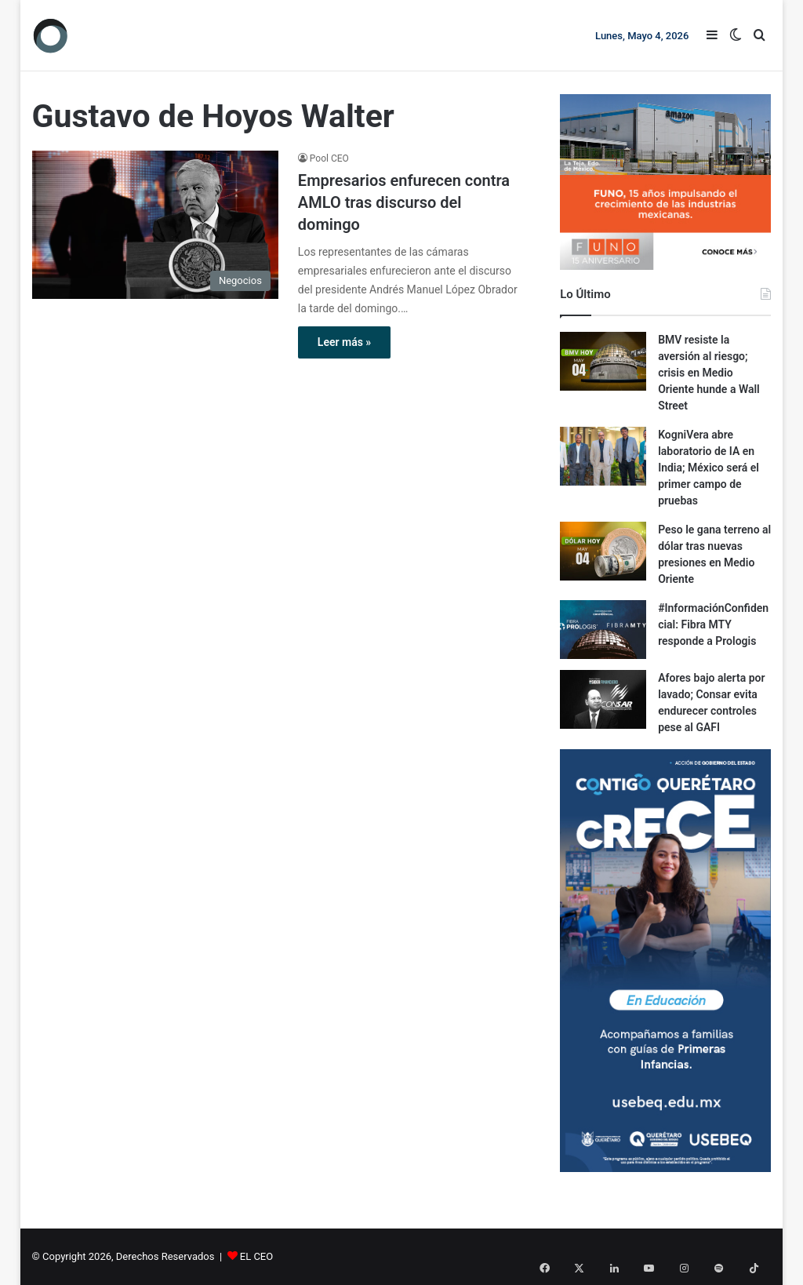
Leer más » (344, 342)
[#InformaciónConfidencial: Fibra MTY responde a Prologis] (603, 629)
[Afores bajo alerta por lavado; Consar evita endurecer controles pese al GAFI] (603, 699)
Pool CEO (329, 158)
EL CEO (256, 1256)
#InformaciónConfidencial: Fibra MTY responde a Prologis (713, 624)
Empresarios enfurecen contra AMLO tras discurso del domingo (404, 202)
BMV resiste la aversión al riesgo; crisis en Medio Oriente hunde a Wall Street (709, 372)
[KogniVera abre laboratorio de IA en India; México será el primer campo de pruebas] (603, 456)
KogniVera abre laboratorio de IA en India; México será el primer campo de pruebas (708, 467)
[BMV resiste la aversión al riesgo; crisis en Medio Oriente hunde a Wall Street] (603, 361)
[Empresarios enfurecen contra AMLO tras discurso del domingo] (155, 225)
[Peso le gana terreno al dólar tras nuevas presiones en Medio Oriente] (603, 551)
